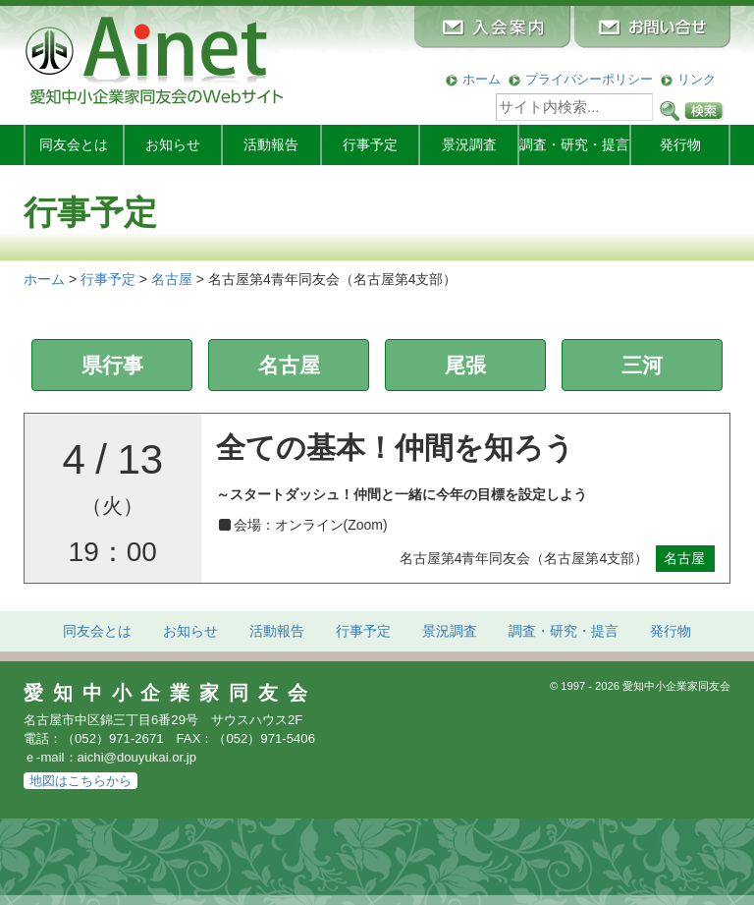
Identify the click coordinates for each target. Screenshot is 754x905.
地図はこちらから (80, 780)
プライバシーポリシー (589, 79)
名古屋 (289, 365)
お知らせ (172, 144)
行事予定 (370, 144)
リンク (696, 79)
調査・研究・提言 (574, 144)
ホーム (481, 79)
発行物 (680, 144)
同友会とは (73, 144)
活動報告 (270, 144)
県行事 (112, 365)
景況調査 (469, 144)
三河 (642, 365)
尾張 (465, 365)
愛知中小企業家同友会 (170, 693)
